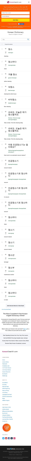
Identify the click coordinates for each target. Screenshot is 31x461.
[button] (28, 2)
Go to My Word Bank (6, 309)
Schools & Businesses (7, 396)
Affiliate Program (5, 400)
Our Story (4, 384)
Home (3, 359)
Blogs (3, 398)
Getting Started (5, 409)
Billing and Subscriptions (7, 411)
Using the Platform (6, 415)
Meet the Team (5, 386)
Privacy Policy (20, 26)
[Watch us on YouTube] (6, 438)
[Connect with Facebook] (21, 24)
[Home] (14, 3)
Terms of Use (15, 26)
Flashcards (4, 363)
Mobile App (4, 375)
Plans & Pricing (5, 390)
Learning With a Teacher (7, 419)
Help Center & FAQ (6, 407)
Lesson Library (5, 361)
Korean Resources (6, 371)
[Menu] (2, 2)
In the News (4, 392)
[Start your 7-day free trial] (6, 427)
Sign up (25, 329)
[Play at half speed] (6, 65)
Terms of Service (16, 458)
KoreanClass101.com (17, 452)
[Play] (6, 49)
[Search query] (15, 39)
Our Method (4, 382)
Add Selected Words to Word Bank (15, 305)
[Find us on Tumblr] (12, 438)
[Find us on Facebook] (9, 438)
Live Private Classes (6, 367)
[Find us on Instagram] (14, 438)
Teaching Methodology (7, 417)
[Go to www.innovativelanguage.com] (15, 448)
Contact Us (4, 421)
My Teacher (4, 373)
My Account (4, 413)
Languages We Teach (7, 394)
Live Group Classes (6, 369)
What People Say (6, 388)
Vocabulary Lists (5, 365)
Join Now (15, 20)
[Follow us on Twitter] (3, 438)
